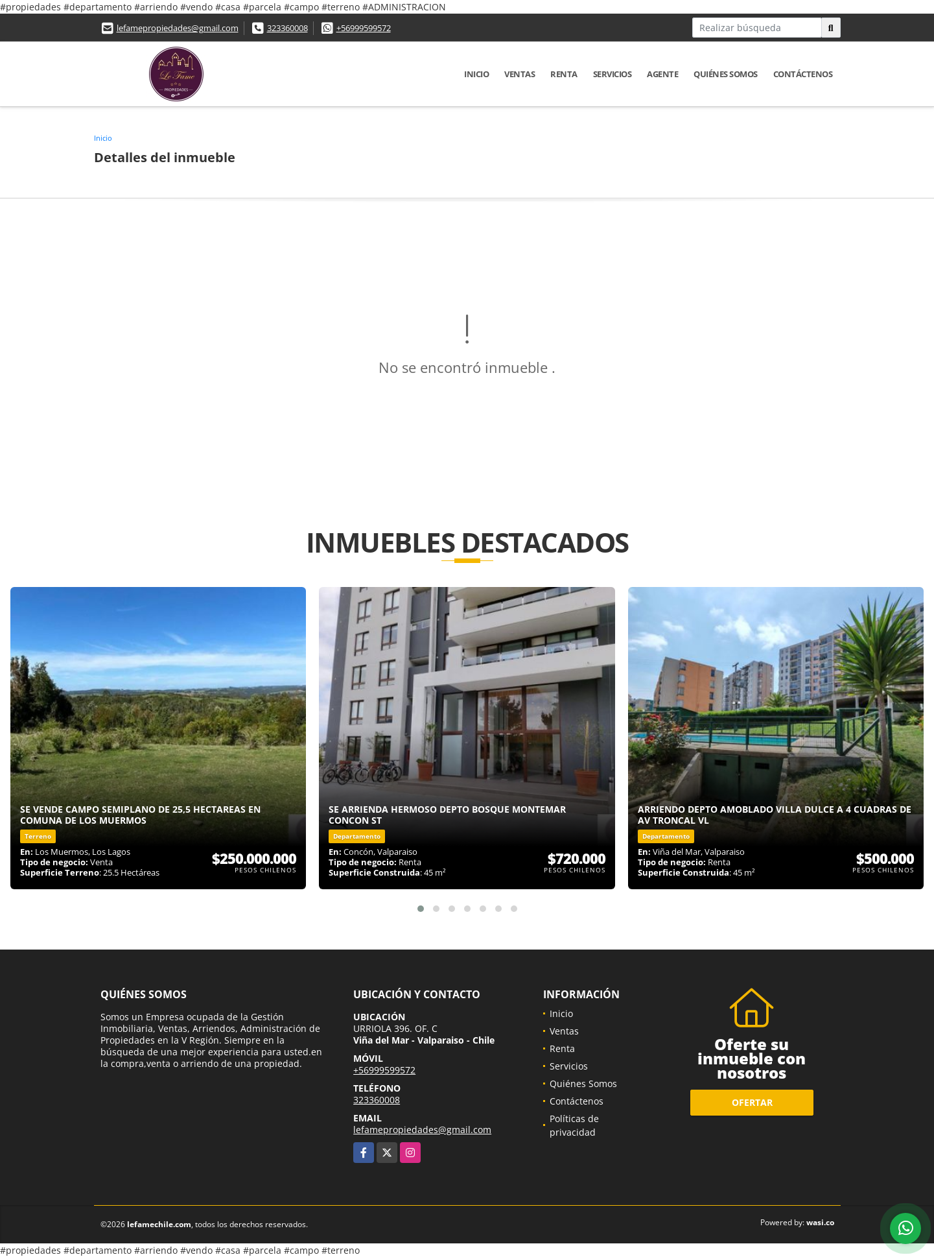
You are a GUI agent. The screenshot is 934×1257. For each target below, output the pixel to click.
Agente (662, 74)
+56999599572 (363, 28)
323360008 (287, 28)
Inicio (476, 74)
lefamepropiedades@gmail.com (178, 28)
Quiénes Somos (726, 74)
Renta (564, 74)
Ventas (519, 74)
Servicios (612, 74)
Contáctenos (803, 74)
